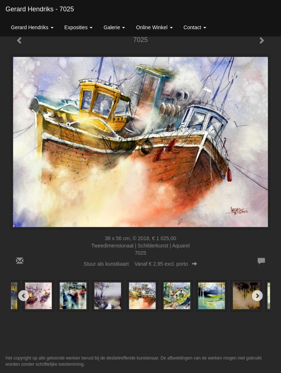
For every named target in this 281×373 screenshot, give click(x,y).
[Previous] (23, 295)
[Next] (257, 295)
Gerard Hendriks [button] (32, 27)
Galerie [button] (114, 27)
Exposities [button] (79, 27)
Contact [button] (195, 27)
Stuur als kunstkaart (141, 264)
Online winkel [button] (154, 27)
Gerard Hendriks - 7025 (39, 9)
